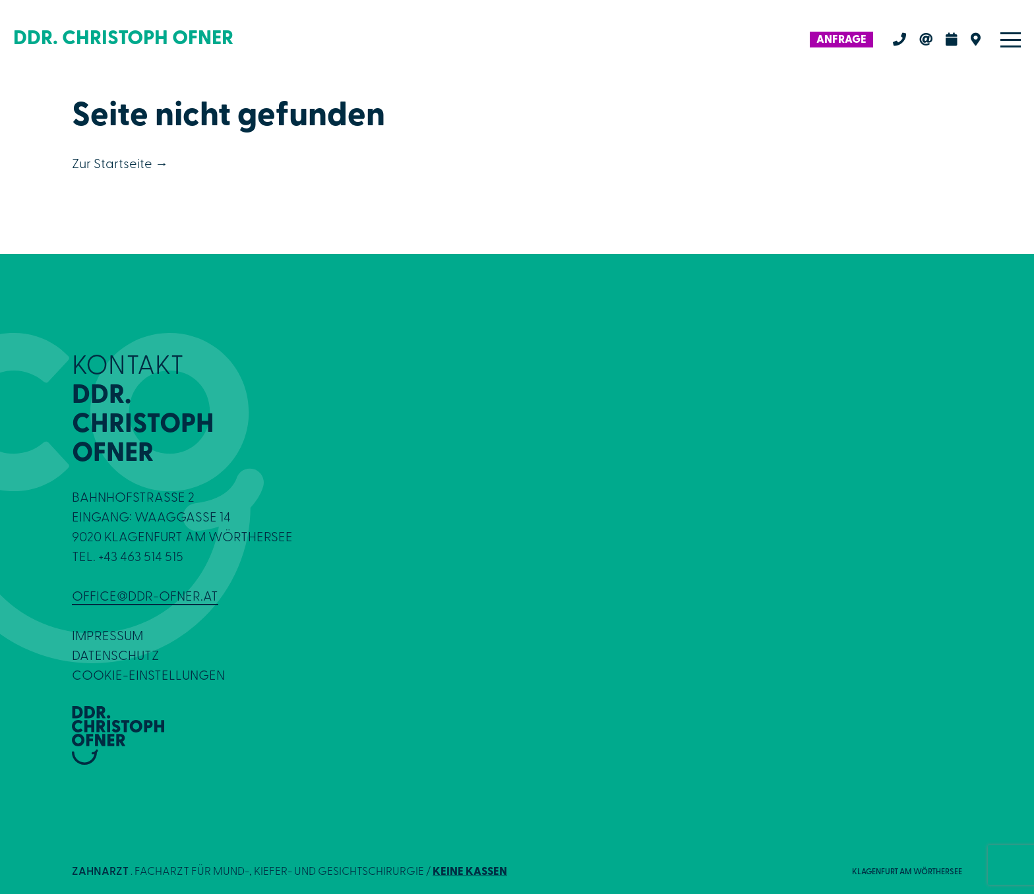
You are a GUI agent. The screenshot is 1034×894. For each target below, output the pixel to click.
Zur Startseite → (120, 164)
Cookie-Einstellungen (148, 676)
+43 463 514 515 (140, 557)
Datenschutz (115, 656)
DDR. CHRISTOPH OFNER (123, 39)
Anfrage (841, 39)
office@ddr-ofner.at (145, 597)
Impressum (107, 636)
